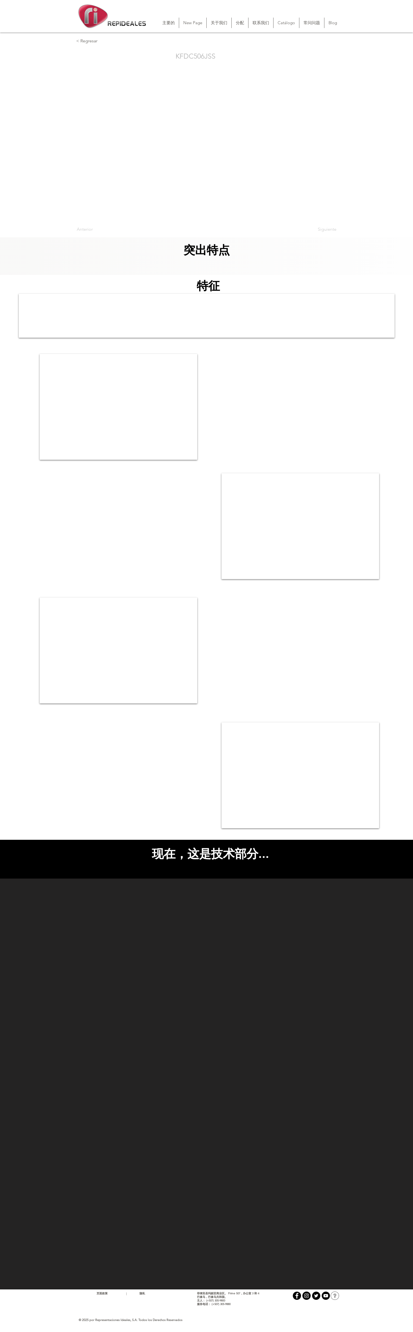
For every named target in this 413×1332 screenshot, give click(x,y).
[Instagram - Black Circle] (306, 1296)
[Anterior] (95, 229)
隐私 (142, 1293)
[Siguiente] (323, 229)
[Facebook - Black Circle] (297, 1296)
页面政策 (102, 1293)
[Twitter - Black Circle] (316, 1296)
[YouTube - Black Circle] (326, 1296)
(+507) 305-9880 (221, 1304)
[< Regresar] (94, 40)
